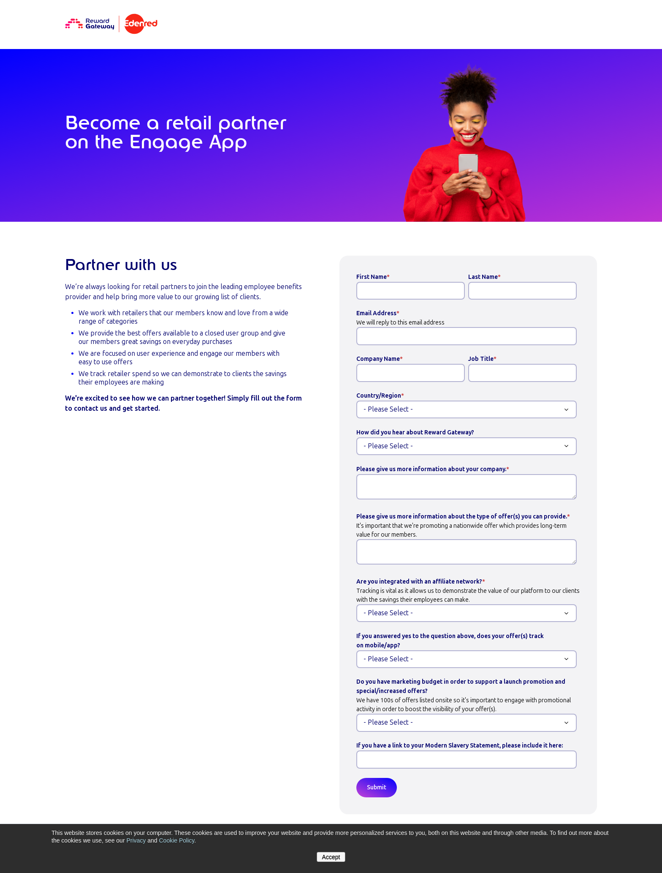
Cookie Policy (176, 840)
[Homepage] (111, 24)
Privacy (136, 840)
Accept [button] (331, 857)
